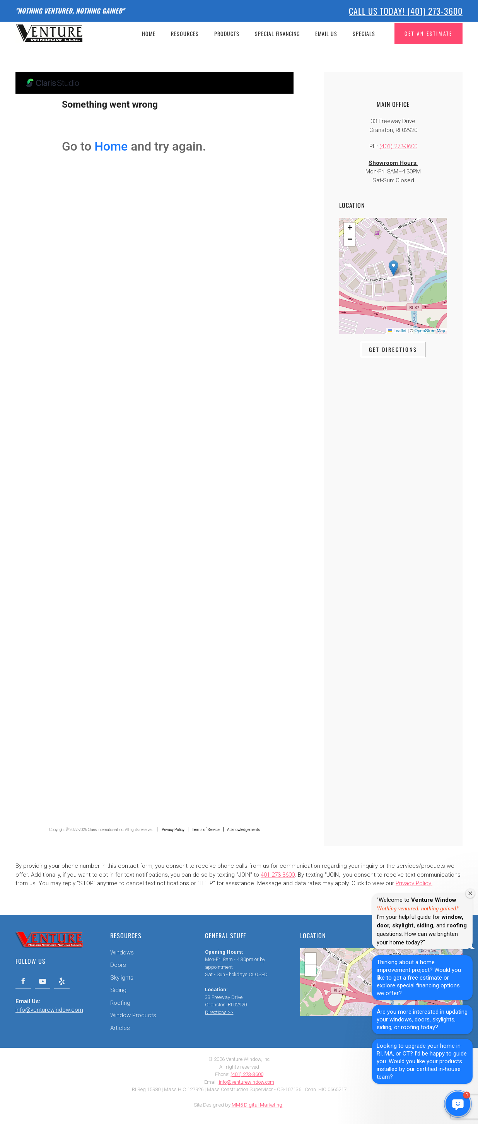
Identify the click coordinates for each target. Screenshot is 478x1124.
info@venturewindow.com (48, 1009)
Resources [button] (185, 33)
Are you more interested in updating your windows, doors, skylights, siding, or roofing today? (422, 1019)
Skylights (121, 977)
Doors (117, 964)
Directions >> (218, 1012)
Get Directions (393, 349)
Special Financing (277, 33)
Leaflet (397, 330)
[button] (393, 268)
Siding (117, 990)
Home (148, 33)
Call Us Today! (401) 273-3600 (406, 11)
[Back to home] (50, 33)
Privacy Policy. (414, 883)
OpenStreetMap (430, 330)
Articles (119, 1028)
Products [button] (226, 33)
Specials (364, 33)
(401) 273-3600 (398, 146)
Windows (121, 952)
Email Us (326, 33)
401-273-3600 (278, 874)
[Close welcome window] (470, 893)
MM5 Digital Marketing (257, 1105)
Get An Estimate (428, 33)
